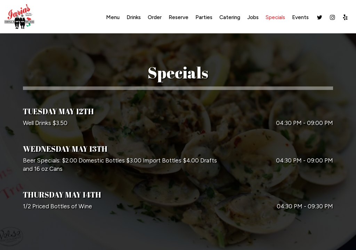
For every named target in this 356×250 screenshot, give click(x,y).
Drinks (134, 17)
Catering (229, 17)
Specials (275, 17)
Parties (203, 17)
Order (155, 17)
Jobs (253, 17)
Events (300, 17)
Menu (113, 17)
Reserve (178, 17)
